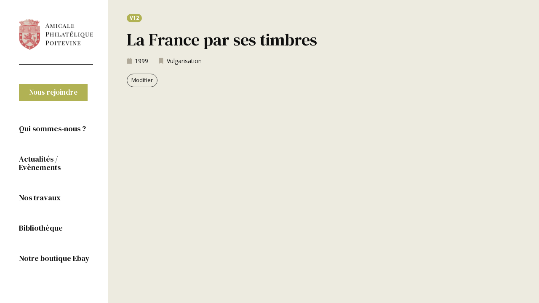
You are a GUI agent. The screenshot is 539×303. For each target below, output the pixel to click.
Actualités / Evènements (40, 163)
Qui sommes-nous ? (52, 128)
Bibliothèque (41, 228)
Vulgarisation (184, 61)
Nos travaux (40, 197)
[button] (53, 92)
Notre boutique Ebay (54, 258)
